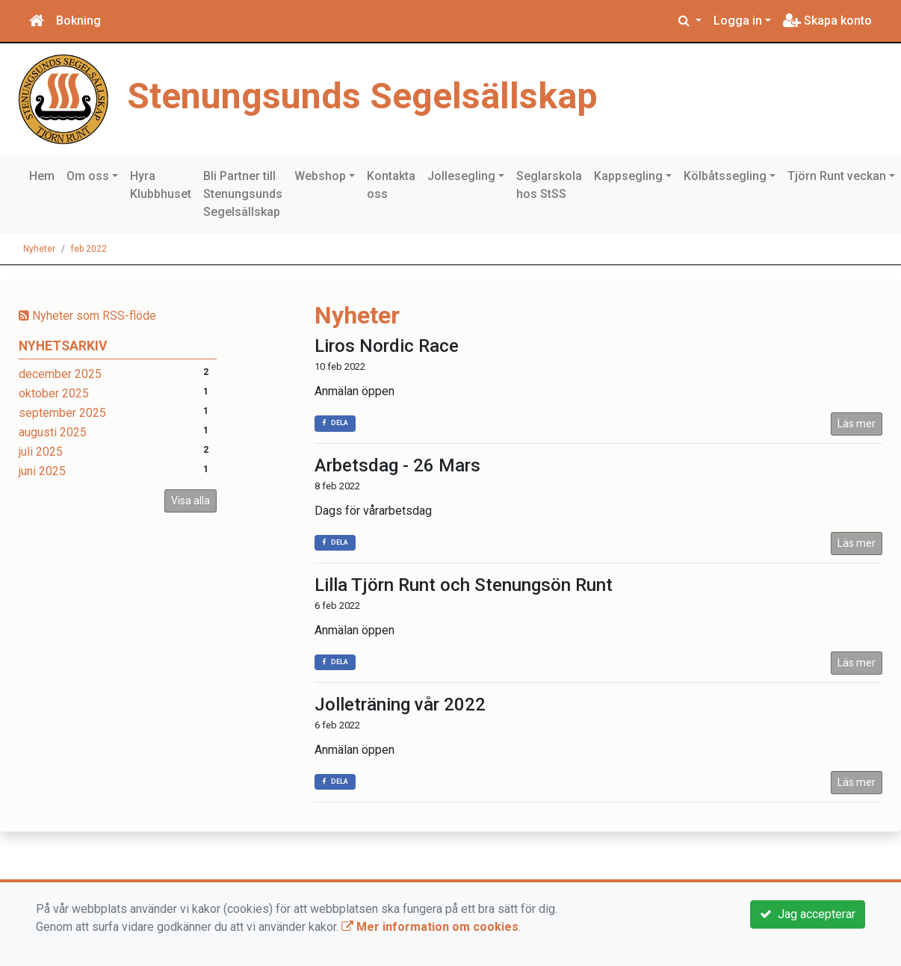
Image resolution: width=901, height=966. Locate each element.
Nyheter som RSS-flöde (87, 316)
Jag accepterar (807, 914)
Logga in (737, 20)
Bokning (78, 20)
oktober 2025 (54, 393)
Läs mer (856, 424)
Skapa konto (827, 20)
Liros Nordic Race (387, 345)
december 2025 (60, 374)
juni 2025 (42, 471)
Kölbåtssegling (725, 176)
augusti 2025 (53, 432)
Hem (42, 176)
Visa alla (190, 501)
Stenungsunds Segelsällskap (362, 96)
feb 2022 (89, 249)
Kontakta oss (391, 185)
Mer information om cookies (429, 927)
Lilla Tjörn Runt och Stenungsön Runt (464, 585)
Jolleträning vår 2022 (400, 704)
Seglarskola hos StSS (549, 185)
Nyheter (39, 249)
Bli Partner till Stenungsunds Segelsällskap (242, 194)
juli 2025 (41, 452)
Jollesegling (461, 176)
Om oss (87, 176)
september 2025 (62, 413)
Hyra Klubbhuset (160, 185)
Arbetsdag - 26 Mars (397, 465)
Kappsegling (628, 176)
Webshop (320, 176)
